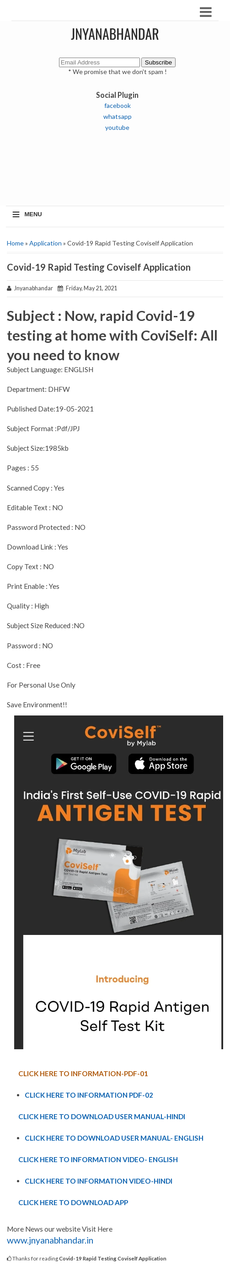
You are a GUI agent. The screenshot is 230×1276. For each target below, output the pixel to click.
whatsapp (117, 116)
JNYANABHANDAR (115, 33)
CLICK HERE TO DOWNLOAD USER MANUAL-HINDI (101, 1116)
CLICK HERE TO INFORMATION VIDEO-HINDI (98, 1181)
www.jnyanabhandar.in (50, 1240)
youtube (117, 127)
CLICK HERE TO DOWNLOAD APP (73, 1202)
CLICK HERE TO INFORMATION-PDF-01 (83, 1073)
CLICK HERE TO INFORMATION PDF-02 (89, 1095)
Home (15, 243)
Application (45, 243)
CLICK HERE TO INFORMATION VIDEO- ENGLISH (98, 1159)
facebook (117, 105)
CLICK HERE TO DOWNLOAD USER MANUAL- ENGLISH (114, 1138)
